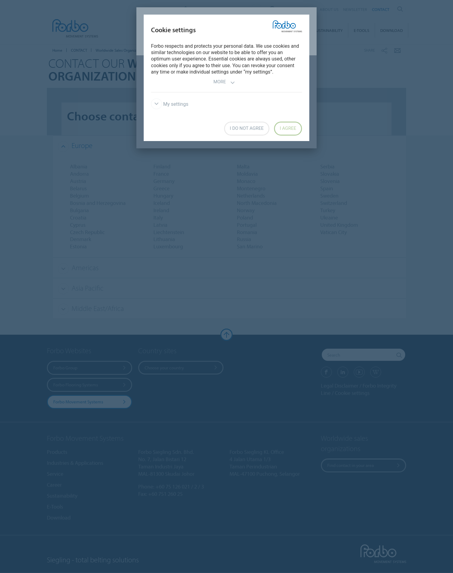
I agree (288, 128)
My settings (169, 104)
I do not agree (247, 128)
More (224, 82)
